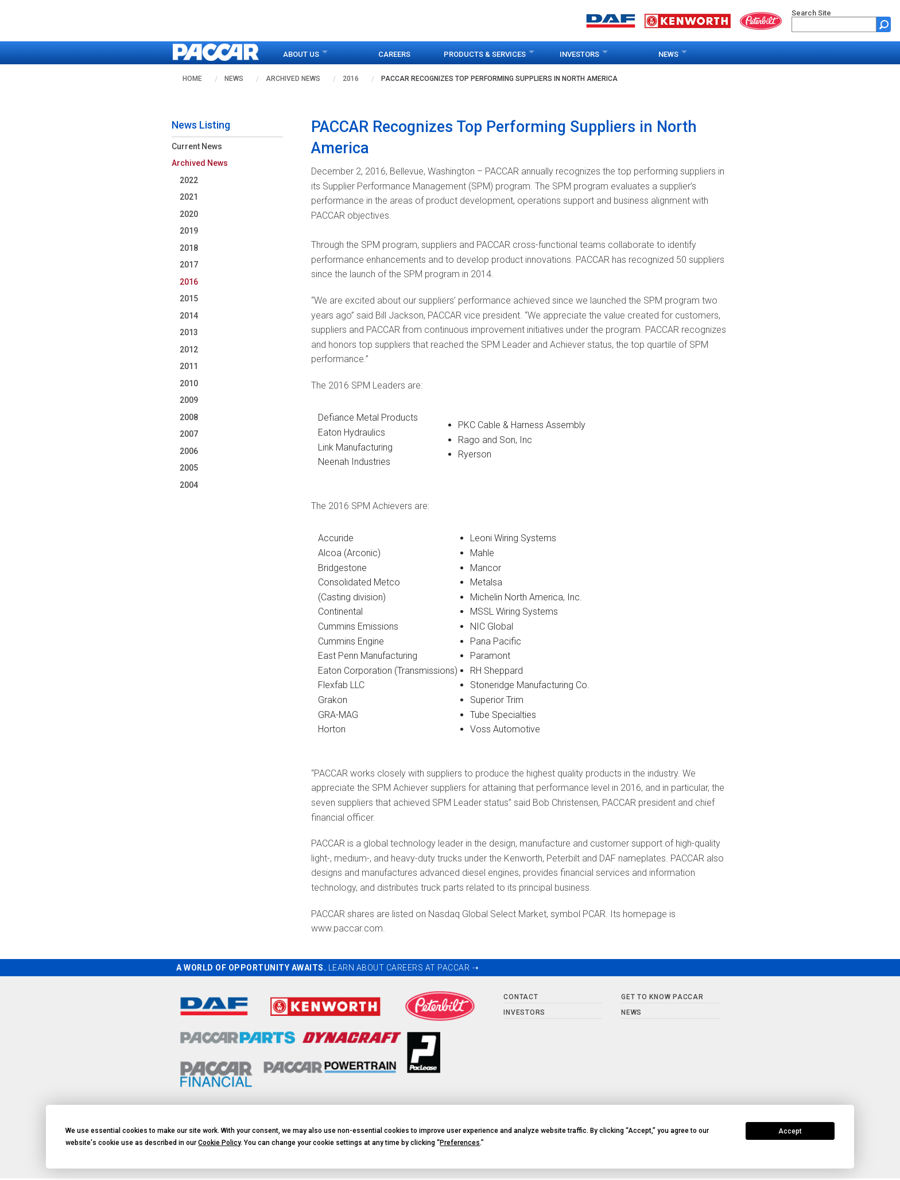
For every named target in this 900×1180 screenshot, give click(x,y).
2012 (189, 349)
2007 (189, 433)
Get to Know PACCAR (662, 997)
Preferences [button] (460, 1143)
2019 (189, 230)
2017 (189, 264)
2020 (189, 214)
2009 (189, 400)
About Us (301, 54)
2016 (351, 79)
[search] (834, 24)
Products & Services (485, 54)
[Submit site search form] (883, 24)
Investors (579, 54)
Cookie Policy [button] (219, 1143)
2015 (189, 298)
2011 (189, 366)
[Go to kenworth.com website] (688, 19)
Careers (394, 54)
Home (192, 79)
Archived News (293, 79)
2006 (189, 451)
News (668, 54)
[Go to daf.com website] (610, 19)
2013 (189, 332)
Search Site (811, 13)
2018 (189, 248)
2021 (189, 196)
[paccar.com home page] (216, 52)
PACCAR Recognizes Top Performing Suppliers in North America (499, 79)
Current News (197, 146)
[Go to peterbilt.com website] (761, 19)
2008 (189, 417)
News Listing (201, 125)
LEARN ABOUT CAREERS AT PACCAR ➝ (403, 967)
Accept (790, 1131)
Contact (520, 997)
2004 (189, 485)
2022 (189, 180)
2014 (189, 315)
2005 (189, 467)
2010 (189, 383)
